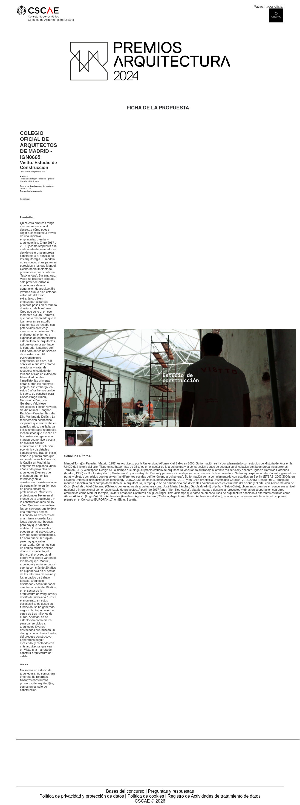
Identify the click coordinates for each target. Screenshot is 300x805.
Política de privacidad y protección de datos (81, 796)
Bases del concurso (125, 791)
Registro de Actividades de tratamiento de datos (214, 796)
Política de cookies (146, 796)
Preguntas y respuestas (171, 791)
